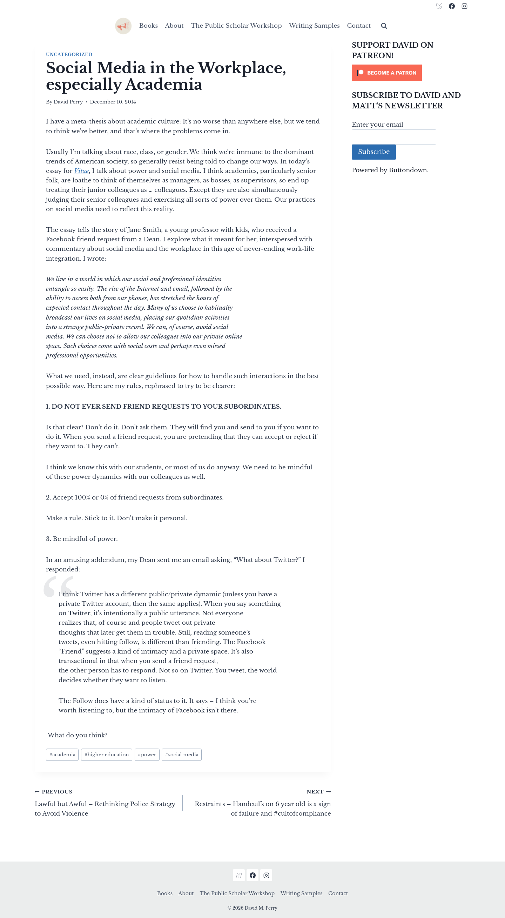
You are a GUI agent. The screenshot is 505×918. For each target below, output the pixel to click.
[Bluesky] (439, 6)
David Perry (68, 102)
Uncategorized (69, 54)
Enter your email (377, 124)
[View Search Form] (384, 26)
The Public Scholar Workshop (236, 25)
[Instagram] (464, 6)
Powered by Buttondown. (390, 170)
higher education (106, 755)
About (174, 25)
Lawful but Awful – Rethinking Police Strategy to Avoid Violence (106, 802)
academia (62, 755)
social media (181, 755)
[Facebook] (452, 6)
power (147, 755)
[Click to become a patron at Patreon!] (411, 73)
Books (148, 25)
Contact (359, 25)
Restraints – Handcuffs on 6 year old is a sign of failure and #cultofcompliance (260, 802)
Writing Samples (314, 25)
